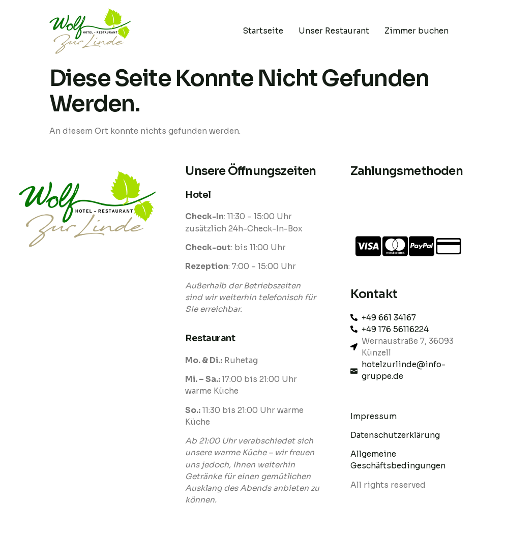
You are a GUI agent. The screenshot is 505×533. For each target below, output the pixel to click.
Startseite (263, 31)
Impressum (373, 416)
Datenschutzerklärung (396, 435)
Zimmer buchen (416, 31)
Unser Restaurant (334, 31)
